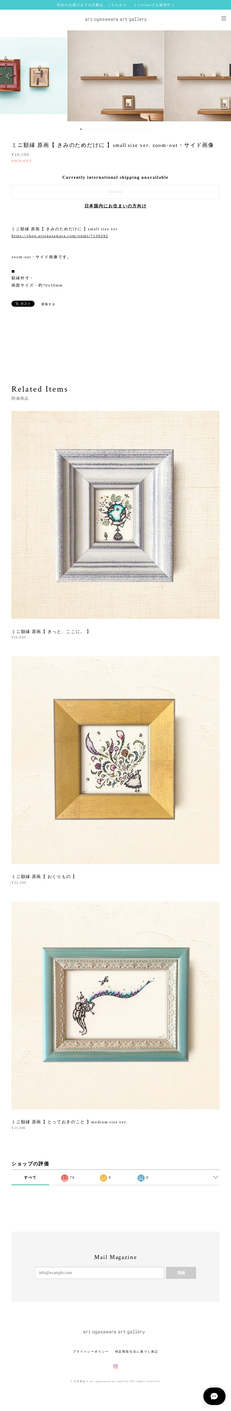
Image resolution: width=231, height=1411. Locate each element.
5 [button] (96, 129)
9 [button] (112, 129)
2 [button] (84, 129)
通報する (48, 304)
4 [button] (92, 129)
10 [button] (116, 129)
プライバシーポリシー (91, 1351)
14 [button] (131, 129)
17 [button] (143, 129)
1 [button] (81, 129)
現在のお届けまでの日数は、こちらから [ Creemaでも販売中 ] (115, 5)
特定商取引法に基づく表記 (136, 1351)
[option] (115, 76)
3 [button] (88, 129)
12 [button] (124, 129)
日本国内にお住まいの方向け (116, 206)
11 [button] (120, 129)
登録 (181, 1272)
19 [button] (151, 129)
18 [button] (147, 129)
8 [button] (108, 129)
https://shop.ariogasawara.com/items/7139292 (59, 236)
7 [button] (104, 129)
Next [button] (222, 76)
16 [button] (139, 129)
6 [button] (100, 129)
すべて (30, 1177)
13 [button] (127, 129)
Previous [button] (9, 76)
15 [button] (135, 129)
